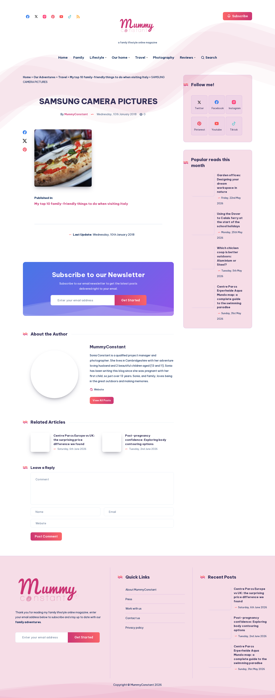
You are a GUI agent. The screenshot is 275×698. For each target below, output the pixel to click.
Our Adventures (44, 77)
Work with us (133, 608)
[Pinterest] (53, 16)
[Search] (209, 58)
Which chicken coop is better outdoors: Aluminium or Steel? (228, 256)
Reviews (186, 58)
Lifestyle (97, 58)
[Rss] (78, 16)
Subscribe (237, 16)
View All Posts (102, 399)
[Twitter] (36, 16)
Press (128, 598)
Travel (140, 58)
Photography (163, 58)
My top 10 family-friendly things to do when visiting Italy (109, 77)
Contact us (132, 617)
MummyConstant (108, 346)
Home (63, 58)
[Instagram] (44, 16)
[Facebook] (28, 16)
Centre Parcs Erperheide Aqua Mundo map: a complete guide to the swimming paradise (250, 654)
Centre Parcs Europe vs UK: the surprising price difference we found (74, 439)
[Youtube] (61, 16)
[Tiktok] (70, 16)
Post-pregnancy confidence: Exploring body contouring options (145, 439)
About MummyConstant (140, 589)
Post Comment (46, 536)
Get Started (130, 299)
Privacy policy (134, 627)
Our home (119, 58)
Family (78, 58)
